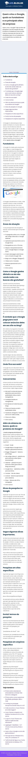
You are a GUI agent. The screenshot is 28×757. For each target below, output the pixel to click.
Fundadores (8, 80)
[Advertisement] (14, 56)
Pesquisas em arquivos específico (15, 119)
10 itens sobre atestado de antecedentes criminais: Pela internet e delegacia (13, 693)
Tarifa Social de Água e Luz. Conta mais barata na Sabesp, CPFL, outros (15, 742)
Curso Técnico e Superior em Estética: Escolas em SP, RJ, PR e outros (14, 714)
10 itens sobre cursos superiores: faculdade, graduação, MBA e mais (14, 699)
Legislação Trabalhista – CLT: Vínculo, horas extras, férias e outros (13, 727)
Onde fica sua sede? (11, 97)
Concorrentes (9, 100)
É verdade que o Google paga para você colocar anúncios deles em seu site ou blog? (14, 93)
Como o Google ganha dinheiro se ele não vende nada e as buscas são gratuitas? (14, 87)
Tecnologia (16, 72)
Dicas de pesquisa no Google (13, 107)
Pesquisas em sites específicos (14, 114)
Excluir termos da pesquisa (13, 116)
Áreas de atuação (10, 82)
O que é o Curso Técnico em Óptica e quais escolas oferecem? (13, 720)
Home (10, 72)
